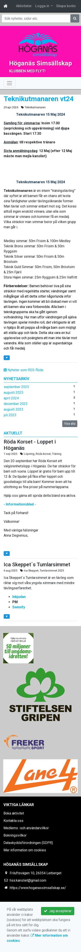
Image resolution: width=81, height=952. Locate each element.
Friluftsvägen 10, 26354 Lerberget (35, 873)
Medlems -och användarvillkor (26, 828)
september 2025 (16, 387)
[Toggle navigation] (9, 83)
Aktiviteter (24, 6)
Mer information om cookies (24, 850)
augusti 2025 (13, 392)
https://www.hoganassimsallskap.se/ (38, 888)
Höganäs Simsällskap (40, 63)
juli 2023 (10, 415)
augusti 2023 (13, 409)
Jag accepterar (57, 911)
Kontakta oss (13, 821)
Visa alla (69, 423)
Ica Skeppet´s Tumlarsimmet (37, 565)
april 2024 (11, 398)
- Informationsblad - (20, 504)
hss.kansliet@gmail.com (28, 880)
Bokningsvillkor (15, 835)
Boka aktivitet (13, 813)
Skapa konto (66, 6)
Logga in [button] (42, 6)
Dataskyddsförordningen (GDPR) (28, 843)
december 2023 (16, 404)
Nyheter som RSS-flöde (23, 370)
